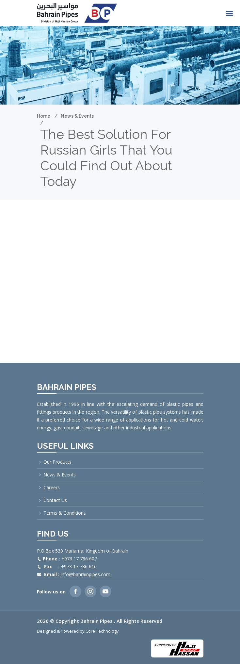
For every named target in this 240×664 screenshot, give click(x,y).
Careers (51, 487)
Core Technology (102, 631)
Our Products (57, 462)
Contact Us (55, 500)
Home (43, 116)
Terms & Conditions (64, 513)
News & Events (77, 116)
